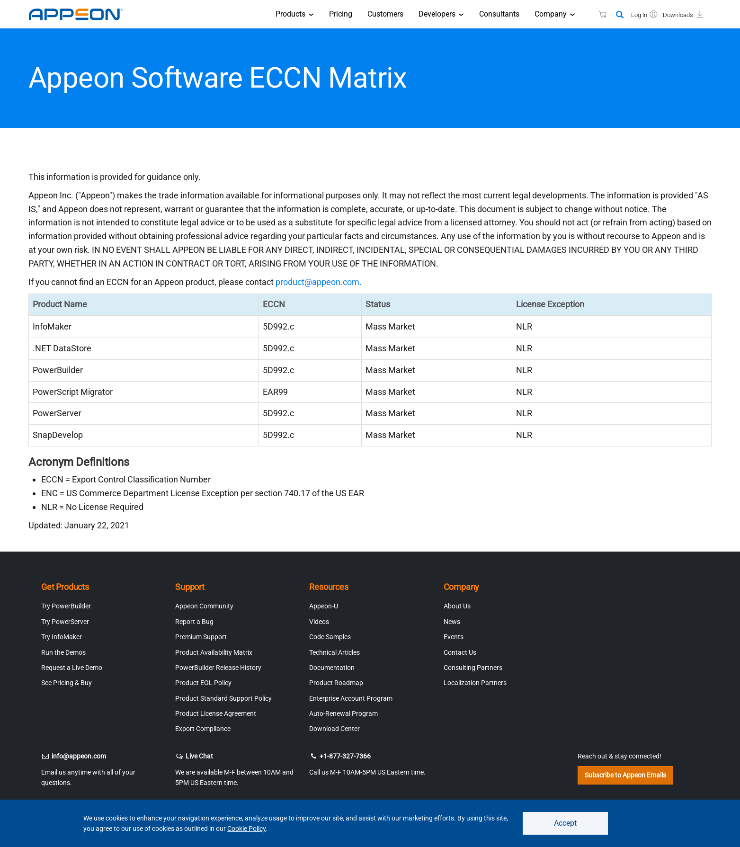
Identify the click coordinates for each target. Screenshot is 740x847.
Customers (385, 13)
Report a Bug (194, 621)
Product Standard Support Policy (223, 698)
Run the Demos (63, 652)
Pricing (340, 13)
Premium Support (201, 637)
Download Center (334, 728)
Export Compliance (203, 728)
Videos (319, 621)
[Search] (619, 15)
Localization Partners (475, 683)
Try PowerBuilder (66, 606)
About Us (457, 606)
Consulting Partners (473, 667)
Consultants (499, 13)
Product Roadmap (336, 683)
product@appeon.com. (319, 282)
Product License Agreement (215, 713)
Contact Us (460, 652)
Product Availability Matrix (213, 652)
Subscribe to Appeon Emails (625, 775)
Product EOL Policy (203, 683)
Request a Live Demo (71, 667)
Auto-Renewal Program (343, 713)
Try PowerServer (65, 621)
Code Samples (330, 637)
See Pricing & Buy (66, 683)
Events (454, 637)
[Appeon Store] (597, 14)
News (452, 621)
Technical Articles (334, 652)
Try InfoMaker (61, 637)
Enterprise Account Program (350, 698)
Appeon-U (323, 606)
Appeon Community (204, 606)
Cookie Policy (246, 828)
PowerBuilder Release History (218, 667)
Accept (565, 823)
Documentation (332, 667)
